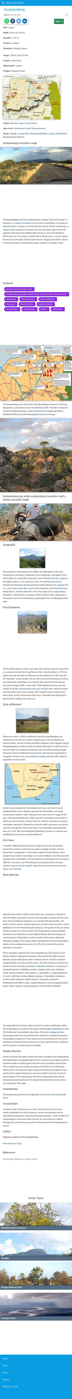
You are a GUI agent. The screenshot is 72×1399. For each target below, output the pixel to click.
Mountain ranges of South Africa (23, 123)
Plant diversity (27, 304)
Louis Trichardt (42, 688)
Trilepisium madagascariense (52, 1032)
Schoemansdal (25, 688)
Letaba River (27, 591)
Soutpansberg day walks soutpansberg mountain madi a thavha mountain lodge (36, 294)
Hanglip (17, 48)
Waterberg (35, 133)
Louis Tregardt (33, 682)
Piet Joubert (15, 849)
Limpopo (15, 43)
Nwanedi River (33, 585)
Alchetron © (10, 1386)
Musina (56, 578)
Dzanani (39, 239)
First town (11, 304)
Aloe (39, 956)
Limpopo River (24, 133)
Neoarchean (19, 128)
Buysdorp (56, 678)
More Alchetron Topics (12, 1143)
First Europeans (28, 299)
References (57, 309)
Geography (11, 299)
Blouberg (7, 137)
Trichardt (46, 578)
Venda (52, 226)
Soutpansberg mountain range (19, 289)
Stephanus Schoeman (29, 749)
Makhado (45, 821)
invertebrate (61, 1094)
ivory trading (40, 756)
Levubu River (22, 588)
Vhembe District (10, 226)
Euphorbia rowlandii (44, 966)
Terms (5, 1365)
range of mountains (23, 223)
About (5, 1358)
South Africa (16, 60)
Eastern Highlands (60, 1042)
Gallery (44, 309)
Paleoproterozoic (38, 128)
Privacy (6, 1372)
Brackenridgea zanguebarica (52, 1029)
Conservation (29, 309)
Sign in (58, 21)
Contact (6, 1379)
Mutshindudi (58, 588)
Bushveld (60, 937)
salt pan (45, 226)
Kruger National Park (58, 133)
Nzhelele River (50, 581)
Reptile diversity (46, 304)
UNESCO (38, 407)
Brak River (21, 595)
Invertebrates (12, 309)
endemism (46, 1094)
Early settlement (48, 299)
